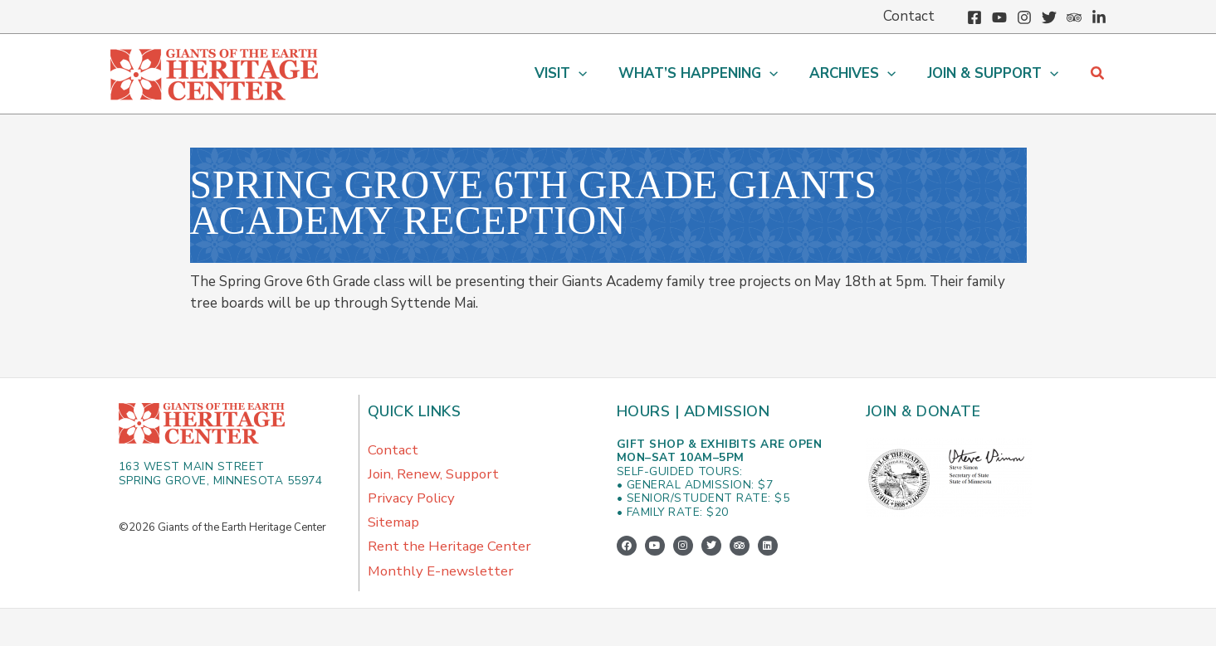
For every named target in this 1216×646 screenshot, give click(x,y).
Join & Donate (925, 411)
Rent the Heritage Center (450, 549)
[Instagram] (1024, 17)
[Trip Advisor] (1074, 17)
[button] (572, 74)
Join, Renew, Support (434, 474)
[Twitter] (1049, 17)
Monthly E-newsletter (441, 574)
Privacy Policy (412, 499)
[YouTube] (999, 17)
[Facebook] (974, 17)
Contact (393, 449)
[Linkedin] (1098, 17)
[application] (590, 74)
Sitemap (393, 524)
